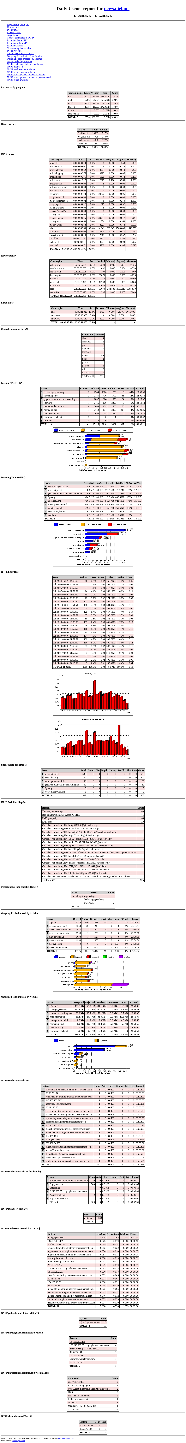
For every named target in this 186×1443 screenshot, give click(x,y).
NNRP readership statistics (19, 61)
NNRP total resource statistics (21, 69)
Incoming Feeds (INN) (17, 40)
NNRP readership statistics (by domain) (25, 64)
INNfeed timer (14, 32)
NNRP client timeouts (17, 80)
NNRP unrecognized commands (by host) (26, 74)
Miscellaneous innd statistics (20, 53)
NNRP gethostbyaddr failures (21, 72)
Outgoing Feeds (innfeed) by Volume (24, 59)
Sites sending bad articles (19, 48)
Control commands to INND (20, 37)
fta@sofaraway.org (65, 1438)
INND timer (12, 30)
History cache (13, 27)
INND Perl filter (14, 51)
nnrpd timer (12, 35)
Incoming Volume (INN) (18, 43)
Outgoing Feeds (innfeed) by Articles (24, 56)
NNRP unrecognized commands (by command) (29, 77)
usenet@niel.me (18, 1440)
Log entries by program (18, 24)
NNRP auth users (15, 66)
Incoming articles (15, 45)
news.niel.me (116, 8)
